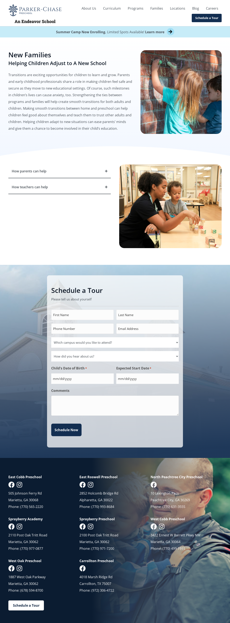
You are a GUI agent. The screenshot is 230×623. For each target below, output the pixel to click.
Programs (135, 8)
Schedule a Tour (206, 18)
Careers (212, 8)
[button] (59, 171)
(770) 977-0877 (31, 548)
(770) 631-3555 (173, 506)
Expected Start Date (133, 368)
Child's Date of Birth (69, 368)
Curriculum (112, 8)
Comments (60, 390)
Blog (195, 8)
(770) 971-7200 (102, 548)
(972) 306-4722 (102, 590)
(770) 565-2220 (31, 506)
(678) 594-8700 (31, 590)
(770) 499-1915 (173, 548)
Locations (177, 8)
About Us (89, 8)
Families (156, 8)
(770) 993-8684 (102, 506)
